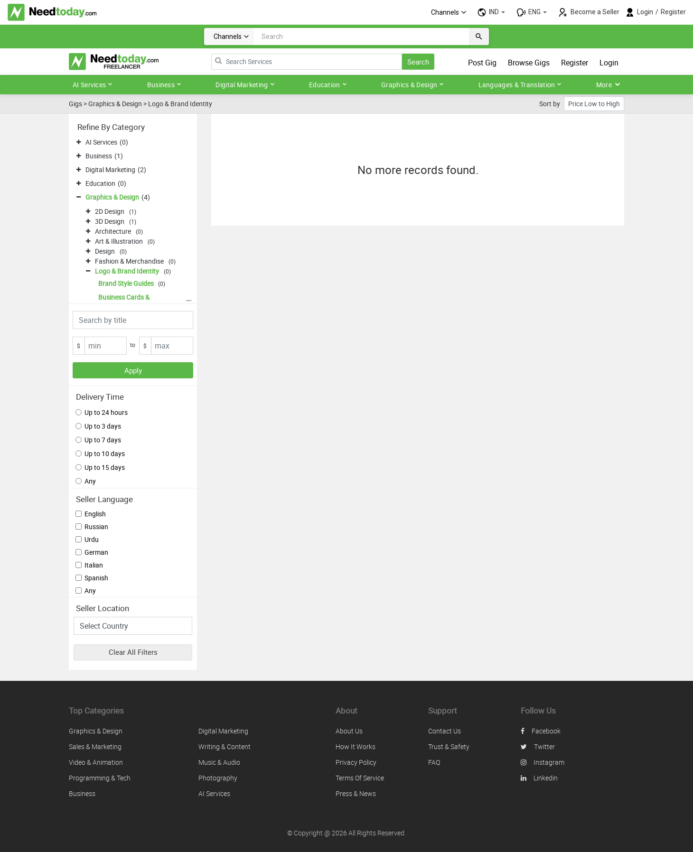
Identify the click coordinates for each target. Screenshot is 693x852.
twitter (538, 746)
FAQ (434, 762)
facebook (541, 730)
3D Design (109, 221)
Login (645, 12)
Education (328, 84)
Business (164, 84)
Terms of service (360, 777)
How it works (355, 746)
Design (105, 251)
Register (673, 12)
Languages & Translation (520, 84)
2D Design (109, 211)
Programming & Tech (100, 777)
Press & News (356, 793)
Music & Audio (219, 762)
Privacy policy (356, 762)
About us (349, 730)
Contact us (444, 730)
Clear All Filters (133, 652)
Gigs (75, 103)
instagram (542, 762)
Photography (217, 777)
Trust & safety (448, 746)
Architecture (113, 231)
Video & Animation (96, 762)
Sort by (549, 103)
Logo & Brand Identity (127, 270)
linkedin (539, 777)
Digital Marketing (244, 84)
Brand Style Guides (126, 283)
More (608, 84)
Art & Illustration (119, 241)
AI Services (92, 84)
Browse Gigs (529, 62)
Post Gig (482, 62)
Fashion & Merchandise (129, 261)
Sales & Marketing (95, 746)
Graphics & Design (412, 84)
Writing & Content (224, 746)
